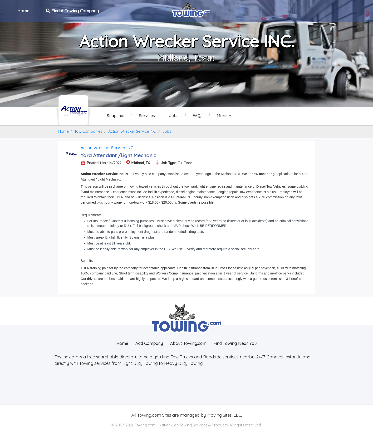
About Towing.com (188, 343)
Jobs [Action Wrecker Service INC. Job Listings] (173, 115)
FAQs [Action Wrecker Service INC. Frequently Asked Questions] (197, 115)
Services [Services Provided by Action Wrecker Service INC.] (147, 115)
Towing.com (148, 415)
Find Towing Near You (235, 343)
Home (24, 10)
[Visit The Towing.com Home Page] (191, 8)
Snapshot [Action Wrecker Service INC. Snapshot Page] (116, 115)
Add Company (149, 343)
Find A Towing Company (72, 10)
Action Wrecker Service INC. (107, 147)
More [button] (222, 115)
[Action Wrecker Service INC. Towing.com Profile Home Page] (73, 110)
